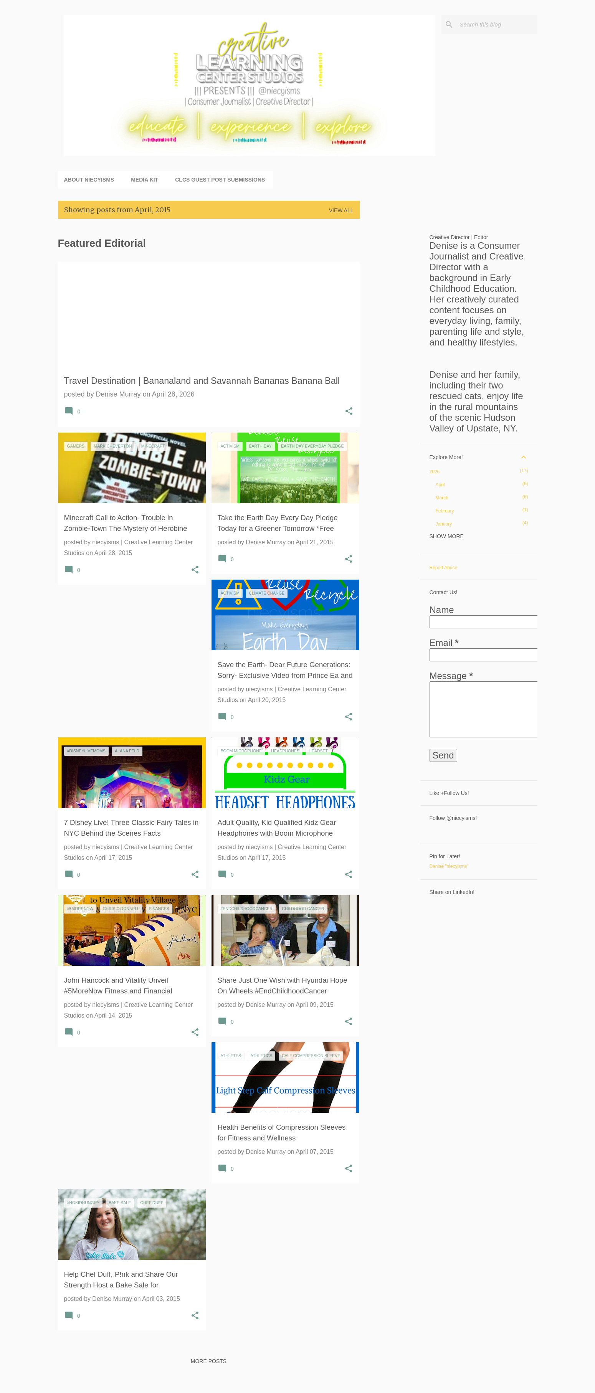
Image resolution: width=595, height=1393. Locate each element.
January (444, 524)
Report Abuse (444, 567)
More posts (208, 1361)
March (442, 498)
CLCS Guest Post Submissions (220, 180)
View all (341, 210)
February (445, 511)
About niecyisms (89, 180)
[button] (349, 412)
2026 (435, 471)
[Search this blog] (497, 24)
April (440, 484)
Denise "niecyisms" (449, 866)
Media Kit (144, 180)
